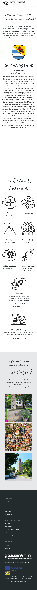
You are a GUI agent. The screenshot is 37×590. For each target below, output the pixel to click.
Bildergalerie (8, 526)
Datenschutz (8, 514)
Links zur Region (9, 532)
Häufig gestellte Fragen (11, 535)
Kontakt (7, 505)
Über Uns (7, 501)
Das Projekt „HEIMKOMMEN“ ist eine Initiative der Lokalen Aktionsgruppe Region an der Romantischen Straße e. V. (18, 558)
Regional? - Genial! (10, 523)
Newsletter (8, 508)
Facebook (7, 545)
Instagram (8, 548)
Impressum (8, 511)
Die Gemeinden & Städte (12, 529)
